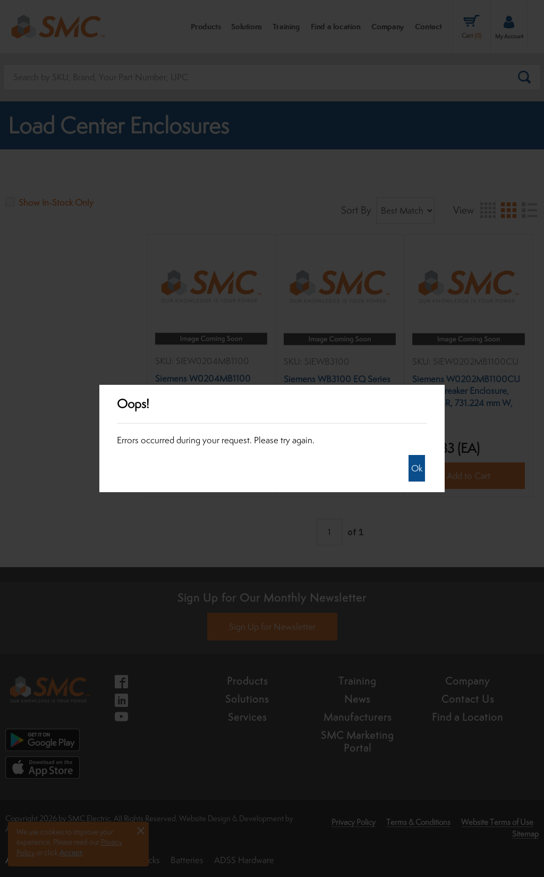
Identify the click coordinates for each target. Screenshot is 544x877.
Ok (416, 468)
